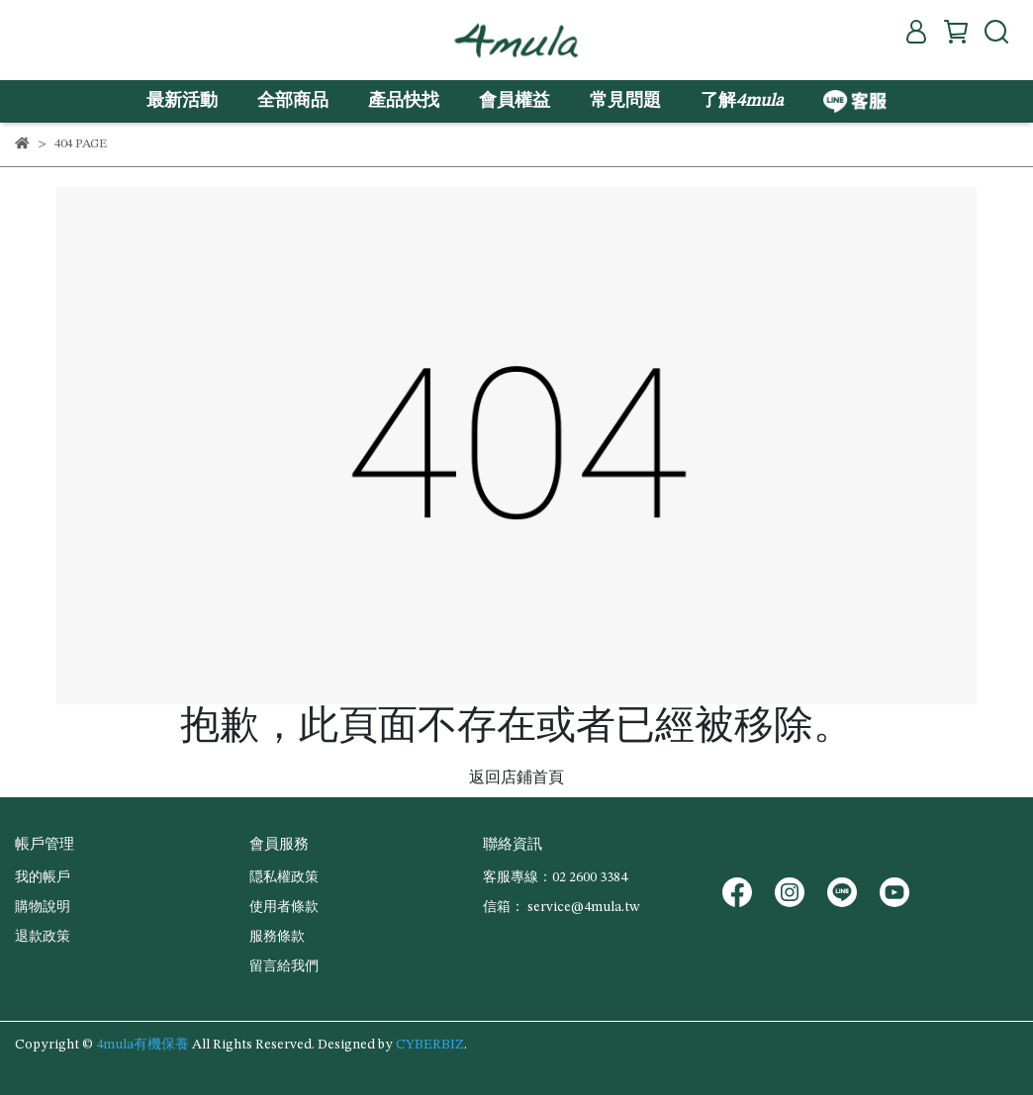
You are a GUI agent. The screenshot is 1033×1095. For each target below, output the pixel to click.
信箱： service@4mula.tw (561, 907)
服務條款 (277, 937)
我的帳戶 (42, 877)
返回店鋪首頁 (516, 778)
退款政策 (42, 937)
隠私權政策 (284, 877)
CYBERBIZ (430, 1044)
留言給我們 (284, 966)
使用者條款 (284, 907)
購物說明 (42, 907)
